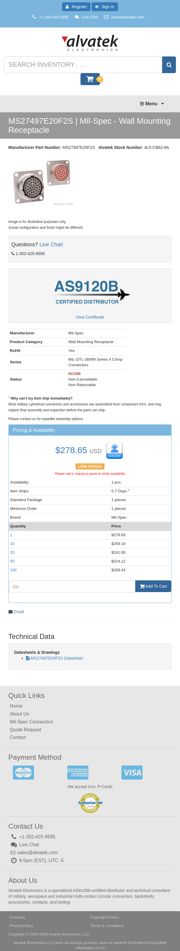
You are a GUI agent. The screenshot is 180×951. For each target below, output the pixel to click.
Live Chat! (51, 244)
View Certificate (90, 317)
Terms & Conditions (107, 926)
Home (16, 706)
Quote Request (26, 729)
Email (18, 611)
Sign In (104, 6)
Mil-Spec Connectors (32, 721)
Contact (18, 737)
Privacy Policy (21, 926)
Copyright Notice (104, 917)
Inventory (17, 917)
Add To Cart (153, 586)
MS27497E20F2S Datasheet (56, 658)
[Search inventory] (89, 64)
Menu (152, 105)
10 (12, 543)
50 (12, 561)
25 (12, 552)
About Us (19, 713)
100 (13, 570)
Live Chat (86, 17)
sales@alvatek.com (127, 17)
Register (76, 6)
